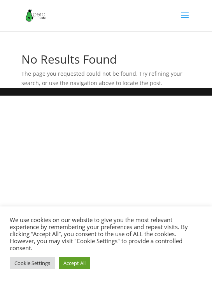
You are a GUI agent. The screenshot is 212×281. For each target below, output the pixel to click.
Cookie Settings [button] (32, 263)
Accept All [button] (74, 263)
